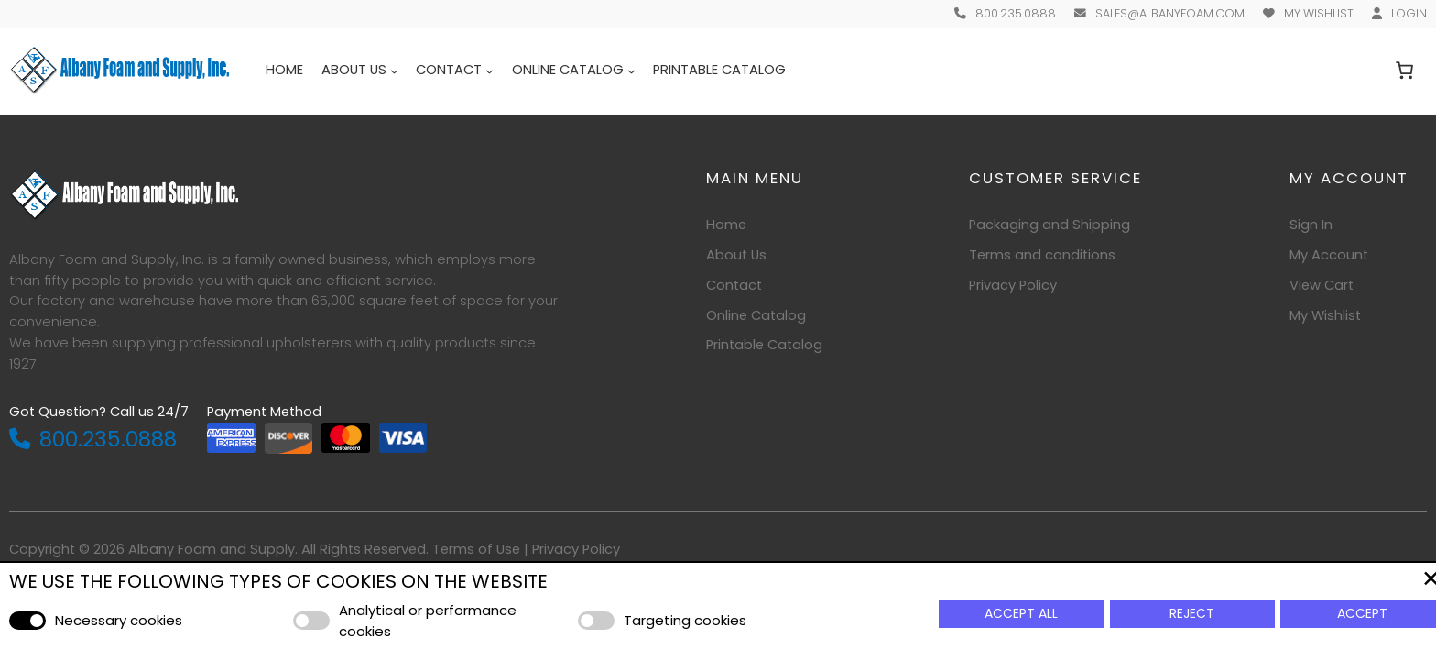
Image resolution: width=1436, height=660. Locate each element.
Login (1409, 13)
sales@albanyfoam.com (1170, 13)
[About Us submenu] (394, 70)
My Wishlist (1319, 13)
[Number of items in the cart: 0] (1405, 71)
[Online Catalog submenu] (631, 70)
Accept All (1021, 613)
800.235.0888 (1015, 13)
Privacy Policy (576, 549)
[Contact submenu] (489, 70)
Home (284, 69)
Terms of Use (476, 549)
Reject (1191, 613)
